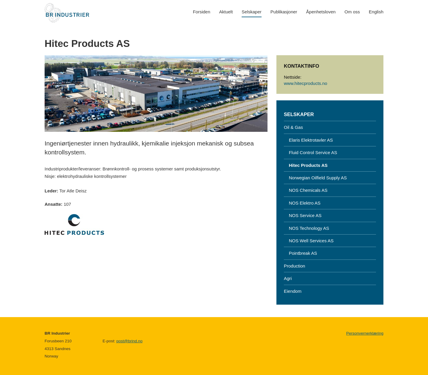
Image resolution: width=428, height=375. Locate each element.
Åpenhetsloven (321, 11)
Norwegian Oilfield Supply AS (315, 177)
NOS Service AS (303, 215)
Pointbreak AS (300, 253)
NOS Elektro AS (302, 202)
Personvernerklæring (364, 333)
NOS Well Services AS (308, 240)
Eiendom (292, 291)
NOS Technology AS (306, 228)
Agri (288, 278)
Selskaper (252, 11)
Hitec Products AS (306, 165)
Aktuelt (226, 11)
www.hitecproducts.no (305, 83)
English (376, 11)
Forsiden (201, 11)
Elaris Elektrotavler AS (308, 140)
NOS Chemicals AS (306, 190)
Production (294, 265)
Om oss (352, 11)
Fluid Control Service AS (310, 152)
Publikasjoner (283, 11)
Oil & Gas (293, 127)
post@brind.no (130, 341)
